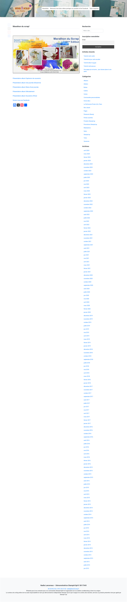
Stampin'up (87, 134)
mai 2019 (86, 332)
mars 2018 (87, 376)
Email (83, 39)
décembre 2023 (88, 164)
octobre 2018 (87, 356)
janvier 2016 (87, 464)
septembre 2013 (88, 558)
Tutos (85, 138)
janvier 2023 (87, 197)
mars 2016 (87, 457)
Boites (85, 87)
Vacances (86, 141)
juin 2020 (86, 295)
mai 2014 (86, 531)
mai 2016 (86, 450)
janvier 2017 (87, 423)
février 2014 (87, 541)
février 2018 (87, 379)
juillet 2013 (87, 565)
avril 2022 (86, 224)
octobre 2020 (87, 282)
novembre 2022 (88, 204)
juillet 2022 (87, 218)
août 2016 (87, 440)
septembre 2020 (88, 285)
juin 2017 (86, 406)
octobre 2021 (87, 241)
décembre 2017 (88, 386)
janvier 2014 (87, 545)
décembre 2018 (88, 349)
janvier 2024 (87, 160)
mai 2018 (86, 369)
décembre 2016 (88, 427)
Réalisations (87, 128)
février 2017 (87, 420)
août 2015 (87, 480)
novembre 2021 (88, 238)
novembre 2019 (88, 319)
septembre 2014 (88, 518)
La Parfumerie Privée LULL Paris (93, 104)
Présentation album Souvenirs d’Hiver (25, 96)
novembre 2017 (88, 389)
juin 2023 (86, 181)
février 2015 (87, 501)
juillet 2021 (87, 251)
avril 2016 (86, 454)
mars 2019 (87, 339)
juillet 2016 (87, 443)
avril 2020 (86, 302)
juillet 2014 (87, 524)
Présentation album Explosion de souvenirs (27, 78)
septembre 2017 (88, 396)
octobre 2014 (87, 514)
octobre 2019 (87, 322)
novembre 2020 (88, 278)
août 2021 (87, 248)
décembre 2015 (88, 467)
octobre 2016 (87, 433)
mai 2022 (86, 221)
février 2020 (87, 309)
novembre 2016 (88, 430)
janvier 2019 (87, 346)
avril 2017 (86, 413)
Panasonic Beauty (89, 114)
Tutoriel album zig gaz (90, 62)
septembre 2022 (88, 211)
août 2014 (87, 521)
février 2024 (87, 157)
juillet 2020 (87, 292)
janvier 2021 (87, 272)
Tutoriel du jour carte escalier (92, 59)
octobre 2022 (87, 208)
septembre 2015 (88, 477)
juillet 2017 (87, 403)
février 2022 (87, 228)
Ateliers (86, 84)
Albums (86, 80)
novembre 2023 (88, 167)
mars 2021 (87, 265)
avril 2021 (86, 261)
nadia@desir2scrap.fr (73, 589)
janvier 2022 (87, 231)
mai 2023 (86, 184)
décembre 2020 (88, 275)
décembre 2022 (88, 201)
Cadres (86, 90)
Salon (85, 131)
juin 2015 (86, 487)
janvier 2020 (87, 312)
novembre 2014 (88, 511)
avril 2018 (86, 373)
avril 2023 (86, 187)
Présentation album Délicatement (23, 91)
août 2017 (87, 400)
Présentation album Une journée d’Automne (27, 83)
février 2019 (87, 342)
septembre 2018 (88, 359)
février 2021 (87, 268)
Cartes (86, 94)
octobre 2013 (87, 555)
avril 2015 (86, 494)
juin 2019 (86, 329)
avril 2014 (86, 534)
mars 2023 (87, 191)
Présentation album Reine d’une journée (26, 87)
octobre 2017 (87, 393)
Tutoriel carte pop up (90, 66)
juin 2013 (86, 568)
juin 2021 (86, 255)
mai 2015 (86, 491)
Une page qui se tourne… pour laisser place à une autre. (97, 70)
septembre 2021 (88, 245)
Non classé (87, 107)
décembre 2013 (88, 548)
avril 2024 (86, 150)
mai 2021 (86, 258)
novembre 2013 (88, 551)
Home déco (87, 101)
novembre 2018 (88, 352)
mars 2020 (87, 305)
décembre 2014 (88, 507)
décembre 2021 (88, 234)
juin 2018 (86, 366)
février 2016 (87, 460)
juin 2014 (86, 528)
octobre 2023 (87, 170)
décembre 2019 (88, 315)
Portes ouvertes (88, 117)
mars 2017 (87, 416)
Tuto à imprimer (94, 8)
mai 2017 (86, 410)
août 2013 (87, 561)
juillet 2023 (87, 177)
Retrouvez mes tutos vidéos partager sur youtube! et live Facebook (69, 8)
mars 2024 (87, 154)
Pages (85, 111)
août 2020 (87, 288)
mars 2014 (87, 538)
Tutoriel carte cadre (89, 56)
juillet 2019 (87, 325)
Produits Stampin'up (89, 121)
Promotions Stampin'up (90, 124)
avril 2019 (86, 336)
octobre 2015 (87, 474)
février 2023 (87, 194)
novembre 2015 (88, 470)
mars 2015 (87, 497)
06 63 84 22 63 (52, 589)
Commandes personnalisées (92, 97)
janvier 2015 (87, 504)
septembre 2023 (88, 174)
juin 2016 (86, 447)
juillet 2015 (87, 484)
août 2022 (87, 214)
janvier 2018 (87, 383)
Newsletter (45, 8)
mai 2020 (86, 298)
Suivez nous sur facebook (21, 100)
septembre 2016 (88, 437)
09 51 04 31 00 (61, 589)
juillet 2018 (87, 363)
